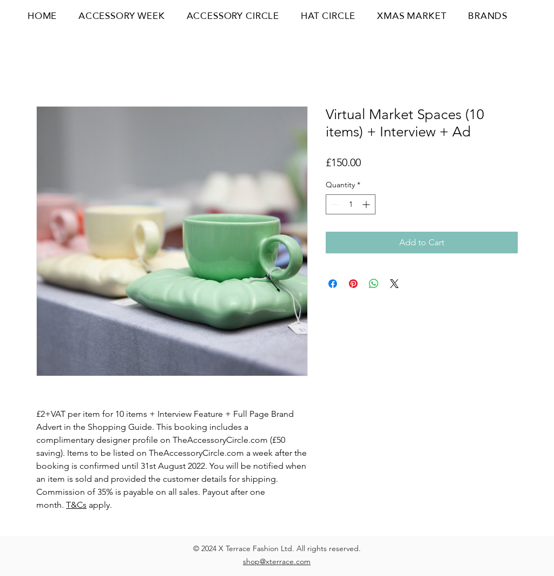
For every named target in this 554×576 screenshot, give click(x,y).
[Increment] (367, 204)
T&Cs (76, 505)
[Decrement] (334, 204)
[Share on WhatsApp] (373, 283)
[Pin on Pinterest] (353, 283)
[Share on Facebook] (332, 283)
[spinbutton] (350, 204)
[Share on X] (394, 283)
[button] (528, 16)
